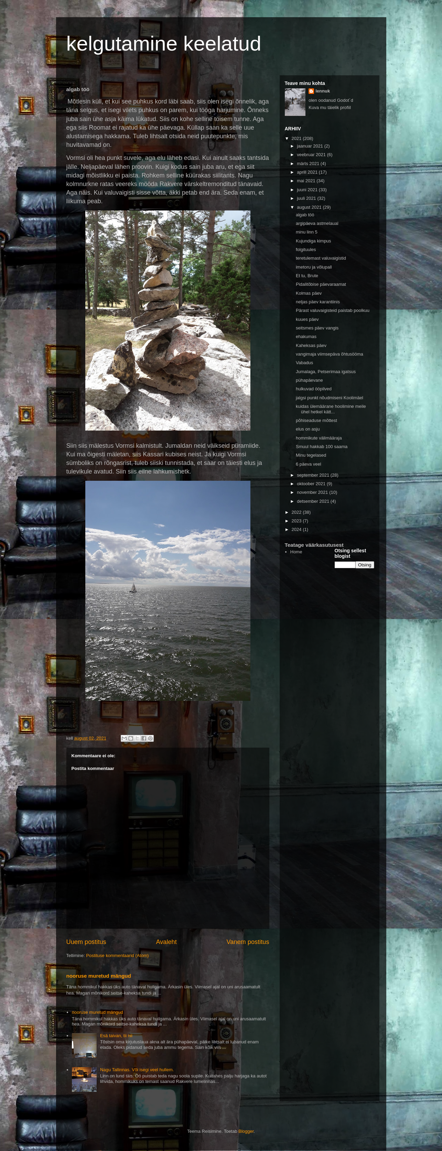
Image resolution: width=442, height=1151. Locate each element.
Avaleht (166, 941)
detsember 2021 (314, 501)
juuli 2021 (307, 198)
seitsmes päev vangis (317, 327)
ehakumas (306, 336)
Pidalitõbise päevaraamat (321, 284)
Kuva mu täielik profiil (330, 107)
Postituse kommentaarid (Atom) (117, 955)
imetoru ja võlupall (314, 267)
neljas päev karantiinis (318, 301)
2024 (297, 529)
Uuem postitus (86, 941)
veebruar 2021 (312, 154)
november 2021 (313, 492)
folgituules (306, 249)
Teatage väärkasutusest (314, 545)
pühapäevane (309, 380)
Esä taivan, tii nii (116, 1035)
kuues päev (307, 319)
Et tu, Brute (307, 275)
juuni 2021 (308, 189)
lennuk (322, 91)
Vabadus (304, 362)
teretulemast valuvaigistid (321, 258)
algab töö (305, 214)
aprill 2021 (308, 172)
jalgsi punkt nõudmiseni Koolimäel (329, 397)
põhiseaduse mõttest (316, 420)
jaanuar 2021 (310, 146)
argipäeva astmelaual (317, 223)
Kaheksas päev (311, 345)
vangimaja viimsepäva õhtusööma (329, 354)
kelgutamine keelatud (163, 43)
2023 (297, 520)
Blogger (246, 1131)
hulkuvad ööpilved (314, 388)
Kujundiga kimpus (313, 240)
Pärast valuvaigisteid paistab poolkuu (332, 310)
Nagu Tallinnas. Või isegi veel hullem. (137, 1069)
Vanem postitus (247, 941)
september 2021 (314, 475)
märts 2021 (309, 163)
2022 (297, 512)
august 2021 (310, 207)
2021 (297, 138)
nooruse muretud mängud (98, 976)
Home (296, 551)
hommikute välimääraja (319, 438)
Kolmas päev (309, 293)
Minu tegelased (311, 455)
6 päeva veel (308, 464)
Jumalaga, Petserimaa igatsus (326, 371)
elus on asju (308, 429)
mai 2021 (306, 180)
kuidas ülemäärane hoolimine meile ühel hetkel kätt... (331, 409)
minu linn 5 (306, 232)
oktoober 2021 (312, 483)
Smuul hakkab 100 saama (321, 446)
